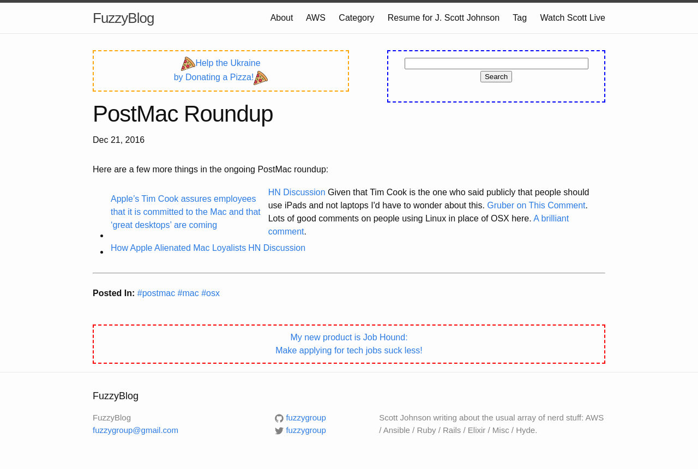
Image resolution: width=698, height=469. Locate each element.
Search (496, 77)
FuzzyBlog (123, 18)
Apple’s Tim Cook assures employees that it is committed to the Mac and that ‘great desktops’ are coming (186, 212)
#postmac (157, 293)
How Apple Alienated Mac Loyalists (178, 247)
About (281, 17)
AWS (316, 17)
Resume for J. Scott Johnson (444, 17)
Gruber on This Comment (536, 205)
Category (356, 17)
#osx (210, 293)
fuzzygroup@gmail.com (135, 430)
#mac (190, 293)
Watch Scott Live (572, 17)
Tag (520, 17)
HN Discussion (297, 192)
